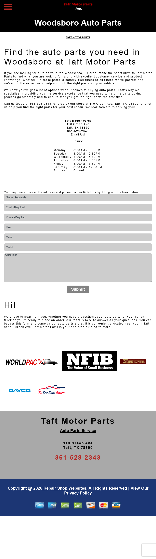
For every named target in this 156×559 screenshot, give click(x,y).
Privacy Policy (78, 493)
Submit (78, 289)
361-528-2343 (40, 103)
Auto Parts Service (78, 430)
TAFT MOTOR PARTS (78, 37)
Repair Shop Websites (64, 488)
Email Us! (78, 134)
